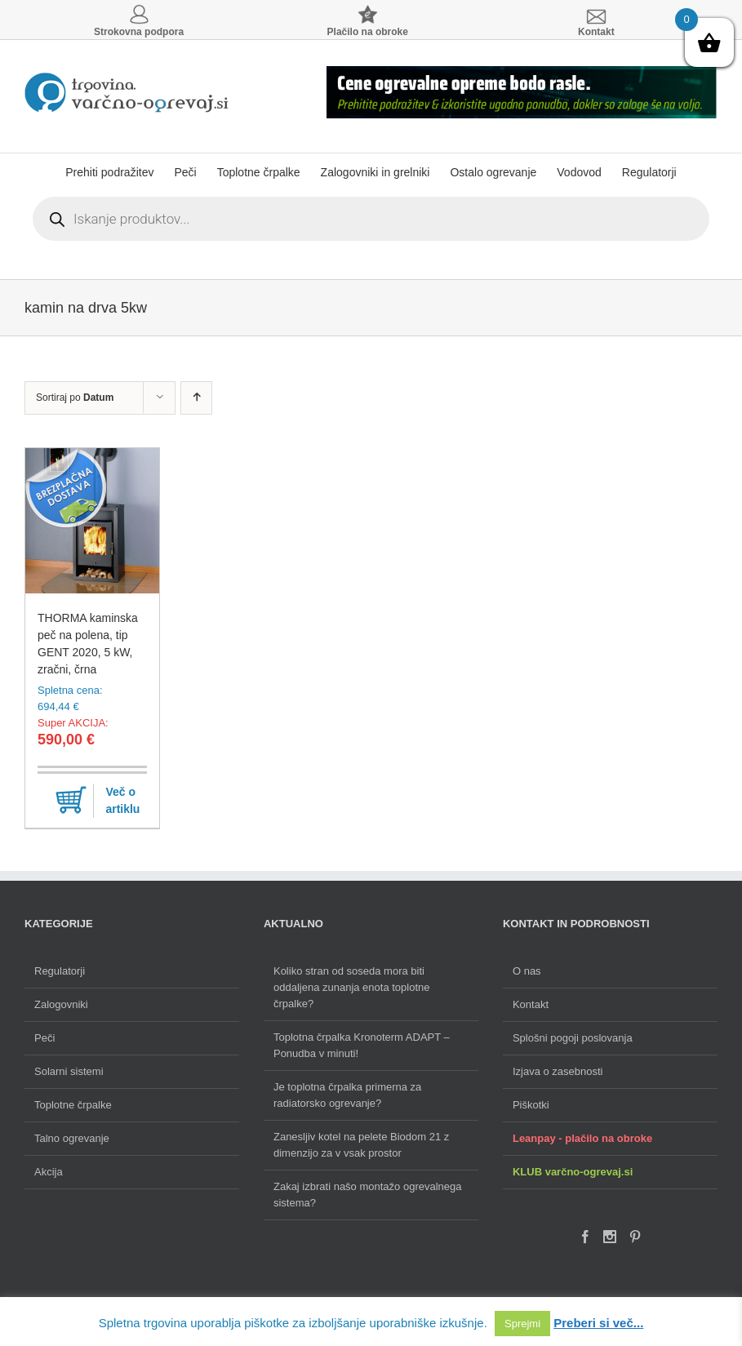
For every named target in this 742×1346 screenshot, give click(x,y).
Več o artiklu (122, 800)
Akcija (48, 1172)
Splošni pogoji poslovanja (573, 1038)
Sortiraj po (74, 397)
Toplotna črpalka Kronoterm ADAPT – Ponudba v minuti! (361, 1045)
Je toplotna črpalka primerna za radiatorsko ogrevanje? (347, 1095)
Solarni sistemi (69, 1071)
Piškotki (531, 1105)
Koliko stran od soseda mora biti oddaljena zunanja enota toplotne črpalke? (351, 987)
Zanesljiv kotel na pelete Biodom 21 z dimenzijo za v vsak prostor (361, 1145)
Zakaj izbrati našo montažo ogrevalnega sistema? (367, 1194)
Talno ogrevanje (71, 1138)
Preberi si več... (598, 1323)
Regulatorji (59, 971)
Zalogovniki (61, 1004)
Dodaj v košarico (71, 801)
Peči (44, 1038)
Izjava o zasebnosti (558, 1071)
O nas (527, 971)
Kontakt (531, 1004)
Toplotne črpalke (73, 1105)
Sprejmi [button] (522, 1323)
